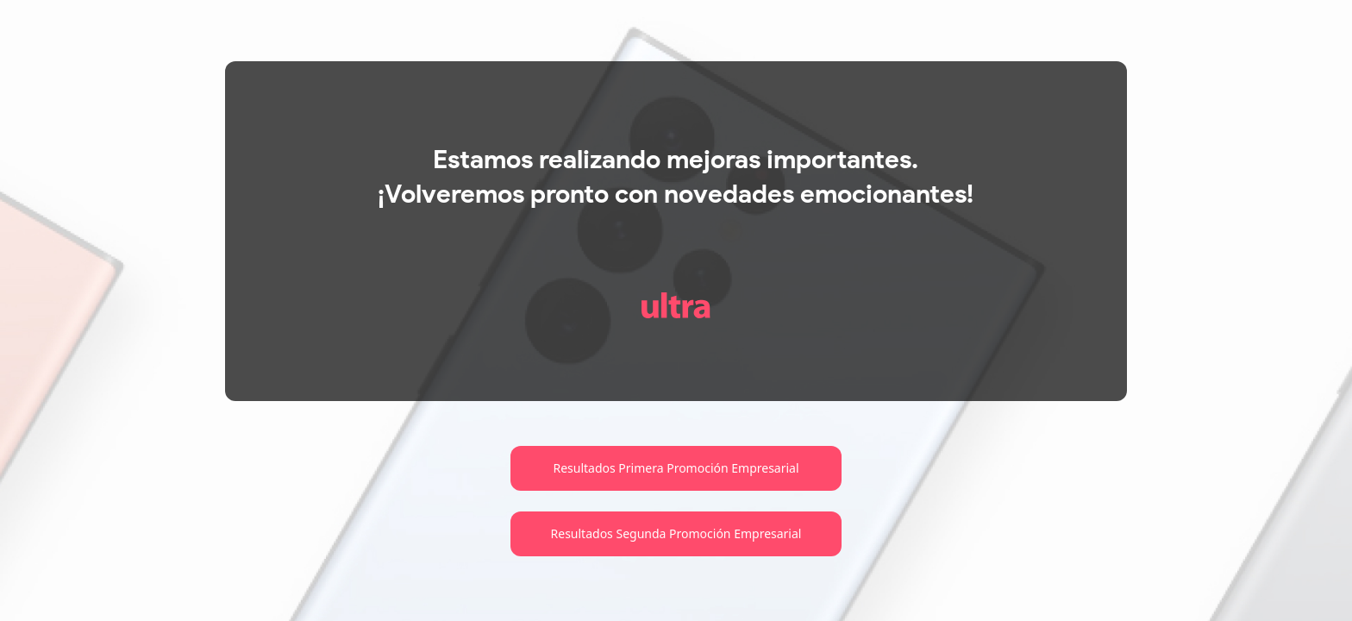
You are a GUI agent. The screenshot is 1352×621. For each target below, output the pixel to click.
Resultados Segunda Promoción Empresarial (676, 533)
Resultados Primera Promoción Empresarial (675, 468)
